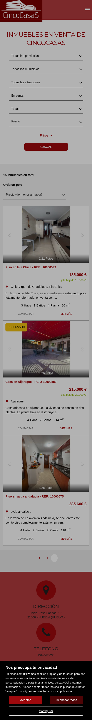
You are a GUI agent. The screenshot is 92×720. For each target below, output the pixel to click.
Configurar (46, 711)
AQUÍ (65, 682)
